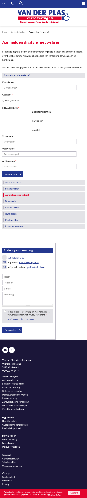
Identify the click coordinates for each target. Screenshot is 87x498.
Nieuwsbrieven (10, 107)
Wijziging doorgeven (12, 466)
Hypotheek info (9, 421)
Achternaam (9, 161)
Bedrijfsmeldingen (41, 111)
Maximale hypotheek (11, 428)
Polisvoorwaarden (11, 446)
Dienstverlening (9, 439)
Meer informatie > (53, 494)
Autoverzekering (10, 380)
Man (7, 100)
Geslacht (7, 94)
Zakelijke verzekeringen (13, 409)
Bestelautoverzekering (13, 383)
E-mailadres (9, 82)
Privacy (5, 484)
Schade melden (9, 462)
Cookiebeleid (8, 477)
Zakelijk (36, 129)
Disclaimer (7, 480)
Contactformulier (10, 458)
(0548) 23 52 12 (16, 257)
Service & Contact (18, 32)
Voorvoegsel (8, 148)
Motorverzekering (11, 387)
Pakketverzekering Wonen (15, 394)
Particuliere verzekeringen (14, 405)
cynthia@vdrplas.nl (29, 262)
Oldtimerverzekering (12, 391)
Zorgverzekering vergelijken (15, 402)
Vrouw (15, 100)
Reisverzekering (9, 398)
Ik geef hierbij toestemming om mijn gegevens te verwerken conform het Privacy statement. (29, 313)
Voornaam (8, 136)
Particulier (37, 120)
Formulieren (8, 443)
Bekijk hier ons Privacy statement (21, 319)
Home (4, 32)
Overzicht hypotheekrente (15, 424)
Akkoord (74, 493)
